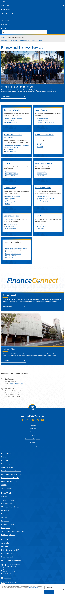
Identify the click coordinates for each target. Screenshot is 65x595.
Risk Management (43, 187)
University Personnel (11, 255)
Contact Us (6, 360)
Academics (5, 6)
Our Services (13, 40)
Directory (4, 546)
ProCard (7, 204)
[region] (32, 589)
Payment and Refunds (11, 230)
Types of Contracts (10, 172)
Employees (40, 224)
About (3, 28)
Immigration (5, 528)
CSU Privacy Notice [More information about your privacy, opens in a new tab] (33, 587)
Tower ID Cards (9, 226)
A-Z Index (4, 496)
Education (4, 460)
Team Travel (40, 228)
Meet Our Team (7, 96)
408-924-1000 (7, 573)
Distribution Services (44, 163)
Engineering (5, 464)
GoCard (39, 230)
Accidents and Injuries (43, 196)
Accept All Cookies (49, 592)
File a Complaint (7, 557)
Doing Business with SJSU (10, 550)
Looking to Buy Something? (13, 196)
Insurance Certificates (43, 202)
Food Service (40, 145)
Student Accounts (12, 216)
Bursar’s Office (10, 219)
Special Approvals (10, 175)
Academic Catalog (7, 500)
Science (3, 485)
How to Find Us (41, 175)
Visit (3, 2)
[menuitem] (4, 40)
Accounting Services (12, 110)
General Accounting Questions (13, 118)
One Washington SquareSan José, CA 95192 (10, 571)
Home (3, 37)
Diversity (32, 435)
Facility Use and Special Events (45, 200)
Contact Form (6, 543)
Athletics (5, 21)
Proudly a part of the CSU (8, 584)
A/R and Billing (9, 120)
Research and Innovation (11, 17)
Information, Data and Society (11, 474)
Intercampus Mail (41, 172)
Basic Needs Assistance (9, 503)
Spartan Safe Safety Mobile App (12, 531)
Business (4, 457)
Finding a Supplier (10, 198)
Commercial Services (44, 134)
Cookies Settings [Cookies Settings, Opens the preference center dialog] (49, 587)
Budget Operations (10, 151)
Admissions (5, 9)
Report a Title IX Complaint (11, 560)
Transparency (9, 149)
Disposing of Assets (42, 120)
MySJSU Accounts (10, 228)
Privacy (32, 442)
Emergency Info (6, 553)
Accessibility (32, 425)
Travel (38, 216)
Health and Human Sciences (11, 471)
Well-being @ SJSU (8, 535)
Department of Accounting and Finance (16, 248)
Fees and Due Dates (11, 224)
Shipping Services (42, 173)
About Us (4, 40)
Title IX (32, 432)
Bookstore (40, 143)
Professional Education (9, 481)
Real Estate (40, 147)
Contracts (8, 163)
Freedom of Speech (8, 524)
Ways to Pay (8, 200)
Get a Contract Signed (11, 173)
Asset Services (41, 110)
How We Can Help (37, 40)
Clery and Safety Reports (10, 507)
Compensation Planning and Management (17, 145)
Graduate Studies (7, 467)
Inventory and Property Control (45, 122)
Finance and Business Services (15, 37)
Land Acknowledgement (32, 439)
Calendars (4, 514)
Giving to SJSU (9, 257)
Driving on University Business (45, 198)
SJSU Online (5, 24)
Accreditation (32, 429)
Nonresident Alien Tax (11, 122)
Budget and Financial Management (13, 136)
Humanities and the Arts (10, 478)
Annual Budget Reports (11, 147)
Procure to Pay (10, 187)
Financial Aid (8, 252)
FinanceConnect (24, 40)
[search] (22, 32)
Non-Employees (41, 226)
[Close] (63, 589)
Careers (4, 517)
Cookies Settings (32, 446)
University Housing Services (13, 254)
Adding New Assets (42, 118)
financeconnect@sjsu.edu (16, 383)
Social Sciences (6, 488)
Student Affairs (7, 13)
